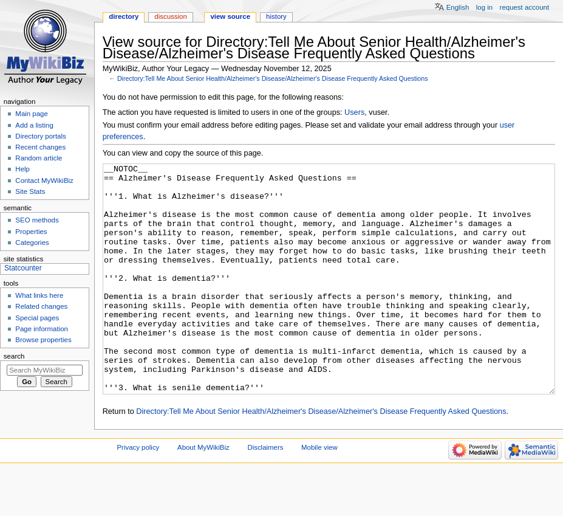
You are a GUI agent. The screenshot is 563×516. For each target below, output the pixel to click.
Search (14, 356)
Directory (123, 16)
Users (354, 112)
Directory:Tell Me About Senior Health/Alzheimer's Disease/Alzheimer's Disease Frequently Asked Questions (272, 78)
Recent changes (40, 147)
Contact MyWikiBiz (44, 180)
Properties (31, 231)
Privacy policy (138, 493)
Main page (31, 113)
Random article (38, 158)
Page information (41, 328)
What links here (39, 295)
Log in (484, 7)
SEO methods (36, 220)
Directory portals (40, 136)
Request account (525, 7)
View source (230, 16)
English (457, 7)
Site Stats (30, 191)
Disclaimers (265, 493)
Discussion (170, 16)
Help (22, 169)
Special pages (37, 318)
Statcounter (23, 268)
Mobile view (319, 493)
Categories (32, 242)
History (276, 16)
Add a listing (34, 125)
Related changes (41, 306)
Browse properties (43, 339)
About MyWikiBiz (203, 493)
